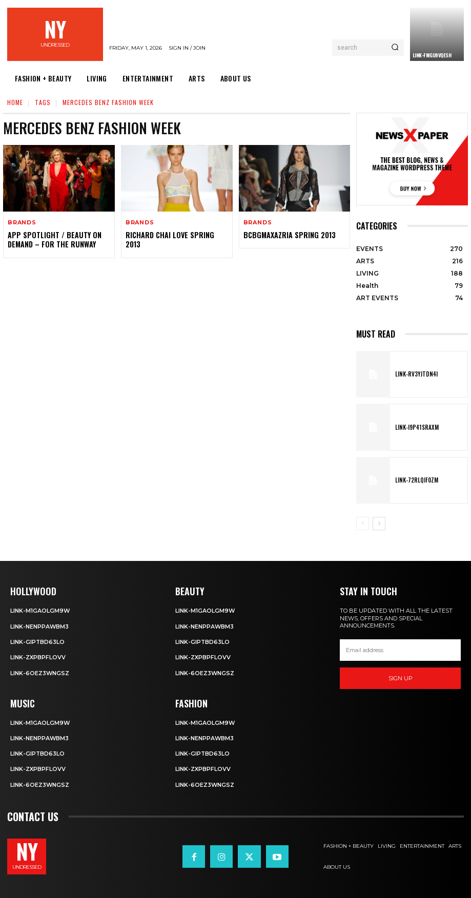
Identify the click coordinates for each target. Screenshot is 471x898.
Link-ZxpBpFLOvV (38, 657)
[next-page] (379, 523)
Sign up (400, 678)
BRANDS (22, 222)
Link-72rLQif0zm (415, 480)
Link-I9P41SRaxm (415, 427)
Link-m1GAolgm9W (40, 610)
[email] (400, 650)
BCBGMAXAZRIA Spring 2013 (288, 234)
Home (15, 102)
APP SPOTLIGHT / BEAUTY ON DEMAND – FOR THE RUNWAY (53, 239)
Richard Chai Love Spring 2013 (169, 239)
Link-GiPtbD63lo (37, 641)
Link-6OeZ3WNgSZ (40, 672)
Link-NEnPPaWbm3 (39, 626)
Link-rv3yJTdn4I (415, 374)
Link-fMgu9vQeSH (432, 55)
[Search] (395, 47)
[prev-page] (362, 523)
